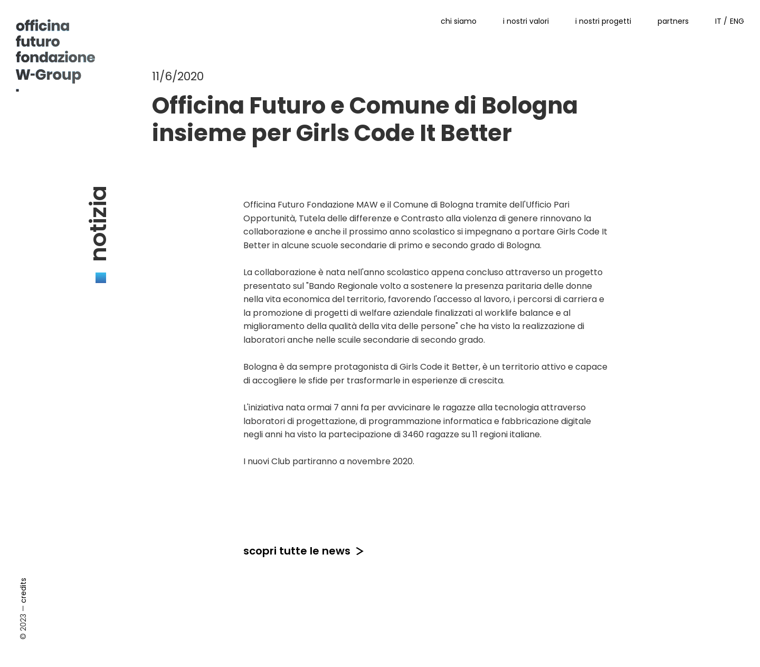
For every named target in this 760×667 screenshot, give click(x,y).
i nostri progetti (603, 21)
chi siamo (459, 21)
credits (23, 590)
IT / (721, 21)
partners (673, 21)
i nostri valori (526, 21)
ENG (737, 21)
